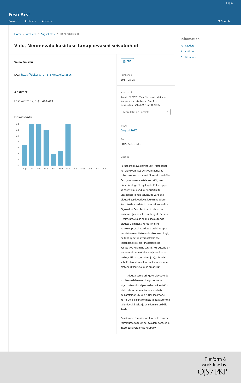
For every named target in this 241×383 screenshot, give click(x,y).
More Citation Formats (136, 112)
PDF (128, 61)
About (46, 21)
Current (14, 21)
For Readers (187, 45)
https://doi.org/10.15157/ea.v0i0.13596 (46, 74)
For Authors (187, 51)
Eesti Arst (19, 14)
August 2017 (48, 34)
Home (17, 34)
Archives (30, 21)
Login (229, 3)
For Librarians (188, 57)
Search (224, 21)
